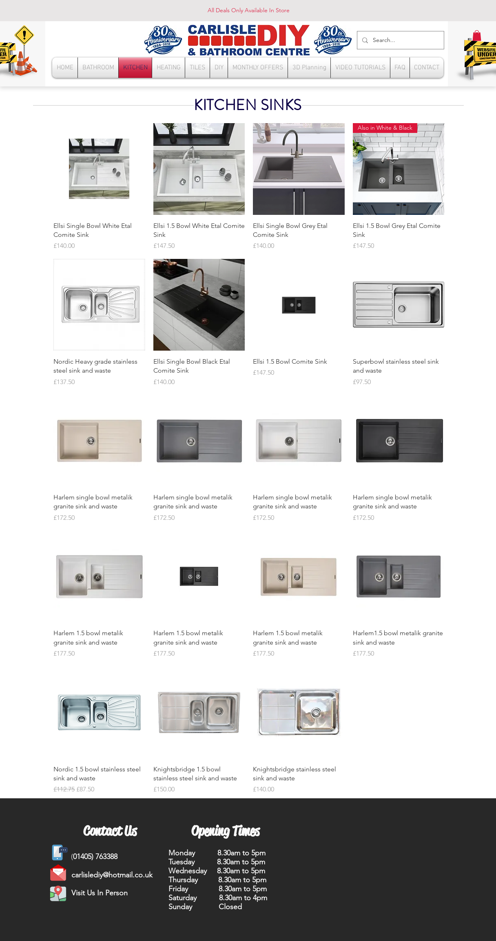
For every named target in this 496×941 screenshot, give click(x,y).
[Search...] (400, 40)
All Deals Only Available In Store (249, 10)
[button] (476, 35)
